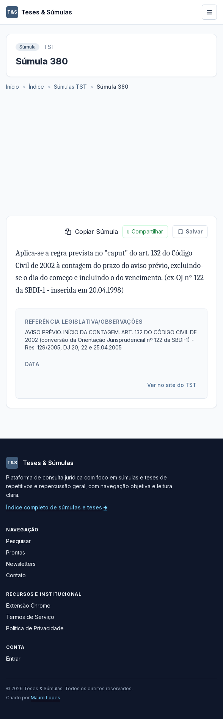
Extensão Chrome (28, 605)
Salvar (190, 231)
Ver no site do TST (171, 385)
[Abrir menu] (209, 12)
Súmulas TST (70, 86)
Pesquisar (18, 541)
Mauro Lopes (45, 697)
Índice (36, 86)
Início (12, 86)
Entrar (13, 658)
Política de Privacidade (35, 628)
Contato (16, 575)
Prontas (15, 552)
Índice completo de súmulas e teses (56, 507)
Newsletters (21, 564)
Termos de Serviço (30, 617)
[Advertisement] (111, 159)
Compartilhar (145, 231)
